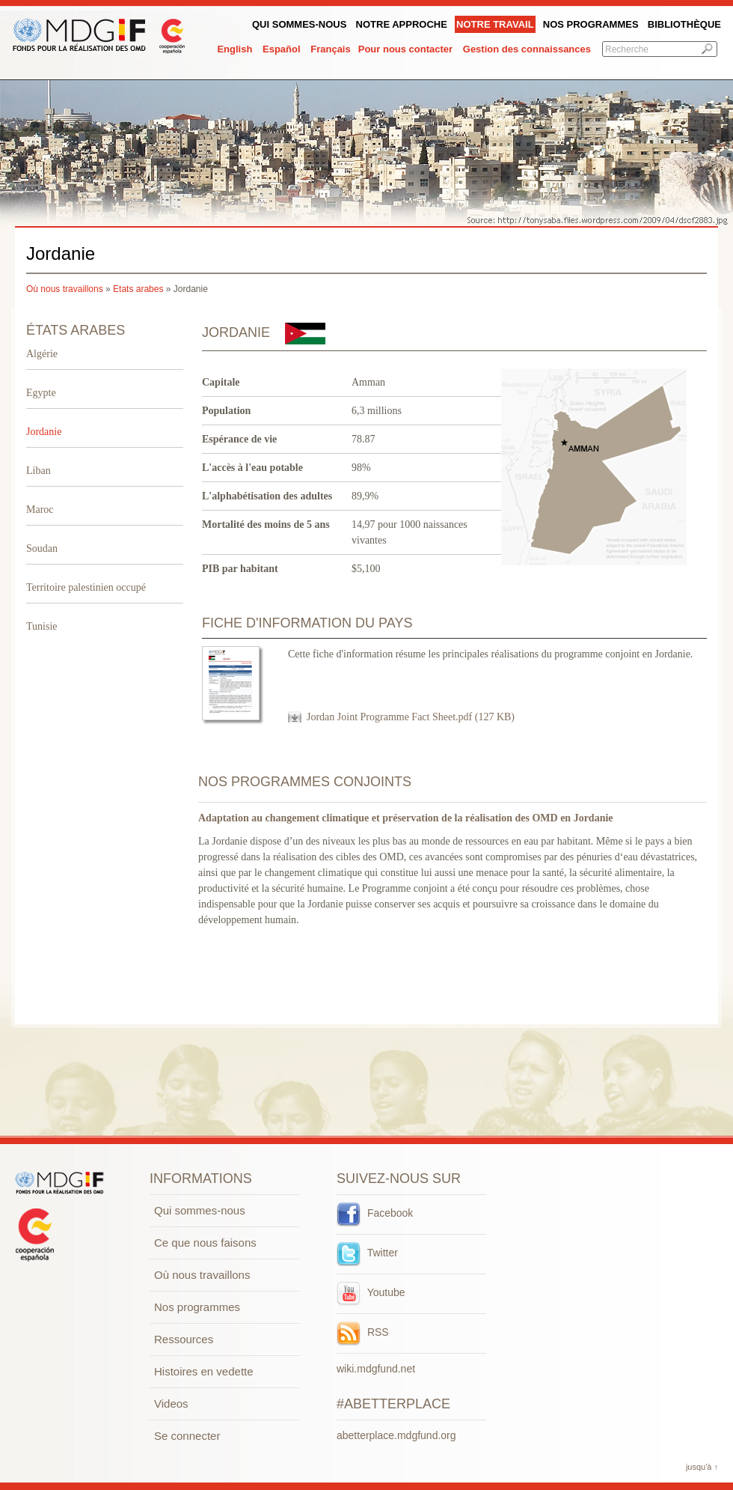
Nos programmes (591, 24)
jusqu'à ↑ (702, 1466)
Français (330, 49)
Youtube (371, 1292)
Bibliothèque (684, 24)
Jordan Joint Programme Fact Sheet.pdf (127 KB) (411, 717)
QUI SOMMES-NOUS (299, 24)
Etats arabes (138, 289)
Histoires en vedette (204, 1371)
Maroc (40, 509)
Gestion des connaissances (527, 49)
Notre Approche (401, 24)
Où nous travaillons (64, 289)
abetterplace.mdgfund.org (396, 1435)
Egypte (41, 392)
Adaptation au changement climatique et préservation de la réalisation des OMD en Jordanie (405, 818)
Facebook (375, 1213)
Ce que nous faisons (205, 1242)
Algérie (42, 353)
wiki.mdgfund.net (376, 1369)
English (234, 49)
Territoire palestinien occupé (86, 587)
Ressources (183, 1339)
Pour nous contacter (405, 49)
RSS (363, 1332)
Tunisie (42, 626)
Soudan (42, 548)
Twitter (367, 1253)
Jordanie (43, 431)
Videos (171, 1403)
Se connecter (187, 1435)
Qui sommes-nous (199, 1210)
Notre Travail (495, 24)
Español (282, 49)
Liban (38, 470)
